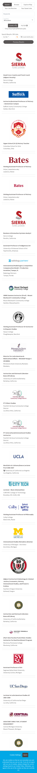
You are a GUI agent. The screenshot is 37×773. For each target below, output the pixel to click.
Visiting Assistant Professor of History (17, 167)
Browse (16, 5)
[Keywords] (18, 14)
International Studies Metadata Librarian (18, 542)
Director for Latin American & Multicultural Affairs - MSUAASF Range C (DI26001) (17, 358)
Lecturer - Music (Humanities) (13, 490)
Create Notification (27, 37)
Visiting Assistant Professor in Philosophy (18, 514)
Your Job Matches (11, 8)
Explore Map (28, 5)
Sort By (5, 37)
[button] (24, 25)
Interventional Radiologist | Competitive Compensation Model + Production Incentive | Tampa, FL (18, 268)
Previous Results (18, 42)
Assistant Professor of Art (12, 667)
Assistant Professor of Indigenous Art (17, 246)
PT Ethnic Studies (9, 403)
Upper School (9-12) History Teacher (16, 143)
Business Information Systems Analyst (17, 233)
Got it (25, 755)
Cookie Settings (15, 755)
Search (7, 5)
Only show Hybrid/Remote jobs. (15, 29)
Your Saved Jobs (26, 8)
